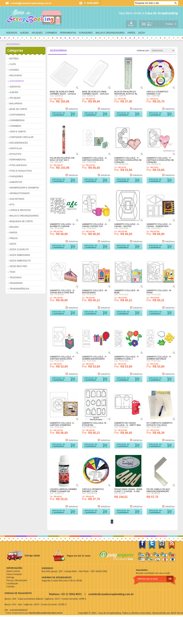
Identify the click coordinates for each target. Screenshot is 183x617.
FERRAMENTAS (68, 33)
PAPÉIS (131, 33)
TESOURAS (16, 277)
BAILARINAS (16, 103)
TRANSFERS (16, 283)
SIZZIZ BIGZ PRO (18, 266)
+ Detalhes (71, 109)
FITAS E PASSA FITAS (21, 171)
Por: (53, 101)
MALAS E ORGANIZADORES (110, 33)
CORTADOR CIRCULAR (21, 137)
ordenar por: (156, 50)
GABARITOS (16, 182)
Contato (11, 586)
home (34, 17)
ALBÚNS (24, 33)
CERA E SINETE (18, 131)
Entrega (10, 577)
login (131, 24)
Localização (12, 583)
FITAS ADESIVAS (18, 165)
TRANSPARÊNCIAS (19, 288)
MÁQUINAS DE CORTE (21, 221)
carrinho (158, 23)
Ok (176, 3)
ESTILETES (15, 154)
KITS (12, 204)
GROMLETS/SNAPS (20, 193)
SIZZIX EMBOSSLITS (20, 260)
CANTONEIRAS (17, 115)
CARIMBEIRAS (17, 120)
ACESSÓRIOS (13, 44)
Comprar (64, 114)
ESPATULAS (16, 148)
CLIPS (13, 64)
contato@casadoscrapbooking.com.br (111, 594)
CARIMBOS (51, 33)
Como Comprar (14, 574)
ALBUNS (14, 92)
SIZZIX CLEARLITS (19, 249)
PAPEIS (13, 232)
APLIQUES (37, 33)
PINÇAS (14, 238)
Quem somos (13, 571)
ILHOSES (14, 70)
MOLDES (14, 227)
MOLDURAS (16, 75)
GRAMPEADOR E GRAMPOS (24, 187)
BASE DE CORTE (18, 109)
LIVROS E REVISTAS (20, 210)
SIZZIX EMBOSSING (20, 255)
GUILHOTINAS (17, 199)
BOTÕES (14, 58)
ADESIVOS (11, 33)
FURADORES (86, 33)
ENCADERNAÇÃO (19, 143)
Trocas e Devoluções (17, 580)
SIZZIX (141, 33)
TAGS (12, 272)
